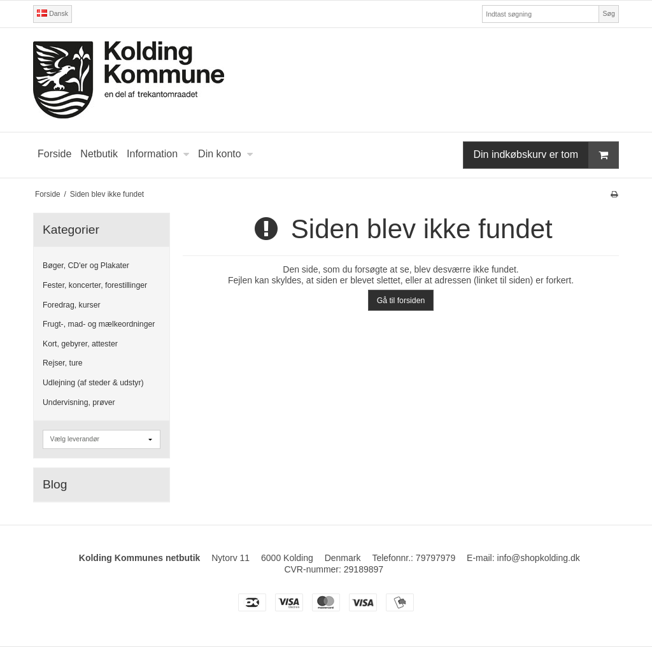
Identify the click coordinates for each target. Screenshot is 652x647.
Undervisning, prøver (79, 402)
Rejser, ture (63, 363)
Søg (608, 13)
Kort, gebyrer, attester (80, 343)
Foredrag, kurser (72, 305)
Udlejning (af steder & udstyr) (93, 382)
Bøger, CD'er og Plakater (86, 265)
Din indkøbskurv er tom (546, 155)
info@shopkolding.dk (538, 558)
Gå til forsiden (401, 300)
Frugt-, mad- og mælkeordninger (99, 324)
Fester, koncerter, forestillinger (95, 285)
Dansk (52, 13)
